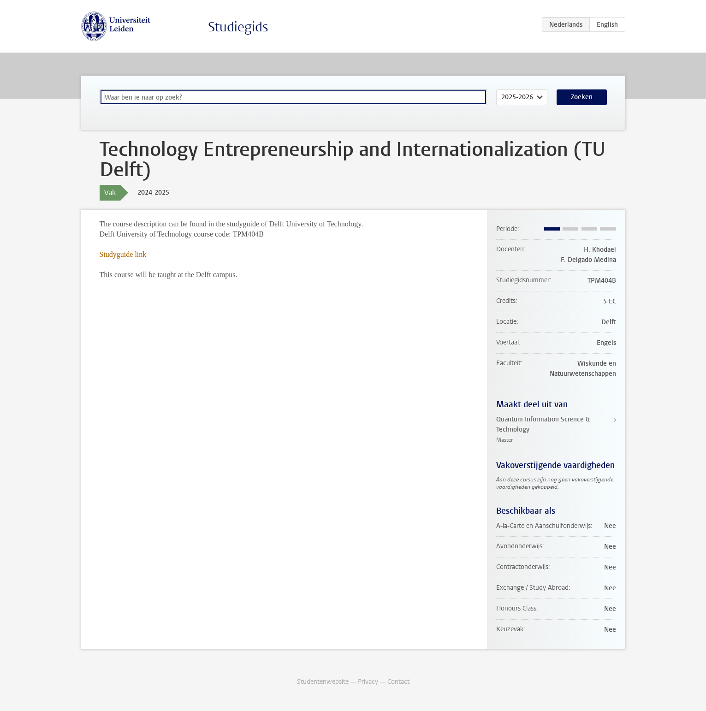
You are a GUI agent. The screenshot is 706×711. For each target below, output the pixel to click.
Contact (398, 681)
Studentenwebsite (323, 681)
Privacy (368, 681)
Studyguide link (123, 254)
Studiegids (238, 27)
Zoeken (582, 97)
